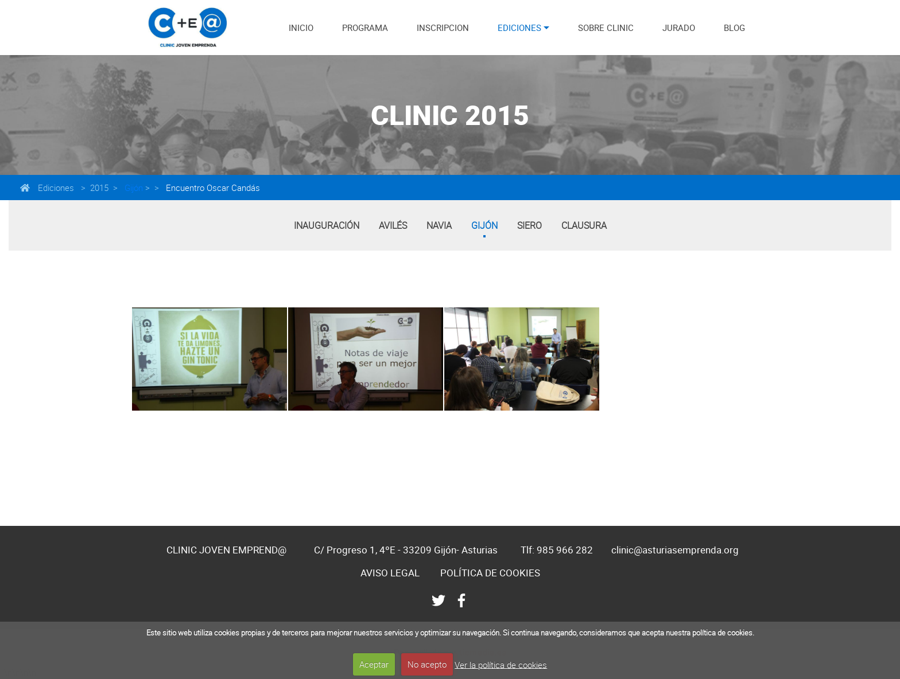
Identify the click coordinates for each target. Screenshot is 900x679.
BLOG (734, 27)
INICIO (301, 27)
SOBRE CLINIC (606, 27)
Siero (529, 225)
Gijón (132, 187)
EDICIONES (519, 27)
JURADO (678, 27)
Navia (439, 225)
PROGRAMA (365, 27)
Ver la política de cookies (501, 664)
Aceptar (374, 664)
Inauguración (326, 225)
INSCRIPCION (443, 27)
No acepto (427, 664)
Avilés (393, 225)
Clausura (584, 225)
